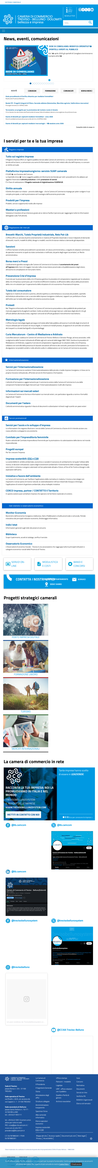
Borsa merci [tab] (86, 90)
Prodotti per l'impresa (17, 200)
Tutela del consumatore (18, 290)
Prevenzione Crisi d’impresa (21, 276)
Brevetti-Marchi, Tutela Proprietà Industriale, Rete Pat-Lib (37, 234)
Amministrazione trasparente (42, 1106)
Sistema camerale (13, 2)
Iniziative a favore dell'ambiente (23, 476)
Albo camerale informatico (41, 1116)
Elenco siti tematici (83, 1103)
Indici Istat (11, 525)
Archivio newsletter (63, 1101)
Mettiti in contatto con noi (23, 814)
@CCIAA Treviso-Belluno (67, 1030)
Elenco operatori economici (42, 1122)
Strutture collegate (43, 1101)
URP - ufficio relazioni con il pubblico (64, 1090)
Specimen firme (41, 1111)
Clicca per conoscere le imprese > (80, 817)
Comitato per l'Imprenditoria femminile (27, 437)
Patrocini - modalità (63, 1081)
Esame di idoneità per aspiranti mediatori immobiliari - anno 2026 (29, 116)
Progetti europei (14, 449)
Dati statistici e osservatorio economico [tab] (26, 505)
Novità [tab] (14, 90)
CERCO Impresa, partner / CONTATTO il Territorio (32, 491)
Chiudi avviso (76, 1164)
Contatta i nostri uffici (35, 579)
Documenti (80, 1089)
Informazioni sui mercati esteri (22, 391)
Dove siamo (53, 584)
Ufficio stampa (61, 1078)
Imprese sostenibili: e (22, 459)
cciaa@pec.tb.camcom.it (18, 1125)
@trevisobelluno (18, 967)
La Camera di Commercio (40, 1079)
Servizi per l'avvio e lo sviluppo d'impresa (28, 425)
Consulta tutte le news (84, 127)
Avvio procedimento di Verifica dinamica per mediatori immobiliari (29, 96)
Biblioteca (11, 534)
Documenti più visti (69, 1136)
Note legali (81, 1136)
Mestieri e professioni (17, 210)
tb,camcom (10, 832)
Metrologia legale (15, 320)
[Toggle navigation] (3, 30)
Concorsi (79, 1081)
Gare (78, 1078)
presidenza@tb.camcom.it (15, 1130)
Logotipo (59, 1085)
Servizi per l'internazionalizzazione (24, 367)
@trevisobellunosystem (22, 920)
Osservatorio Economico (19, 544)
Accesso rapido (54, 1136)
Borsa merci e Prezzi (17, 261)
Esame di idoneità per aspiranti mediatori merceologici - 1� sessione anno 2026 (35, 123)
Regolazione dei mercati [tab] (19, 227)
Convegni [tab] (32, 90)
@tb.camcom (16, 825)
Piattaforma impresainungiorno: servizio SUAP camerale (36, 171)
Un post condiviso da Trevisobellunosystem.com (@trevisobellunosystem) (36, 1022)
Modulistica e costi (50, 564)
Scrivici (79, 579)
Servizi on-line (18, 564)
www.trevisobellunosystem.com (26, 807)
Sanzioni (10, 246)
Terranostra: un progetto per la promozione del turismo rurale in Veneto (32, 110)
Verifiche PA (80, 1096)
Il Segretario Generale (44, 1088)
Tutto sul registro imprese (20, 156)
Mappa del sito (41, 1136)
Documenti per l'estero (18, 403)
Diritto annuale (14, 188)
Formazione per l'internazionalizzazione (27, 379)
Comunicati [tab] (69, 90)
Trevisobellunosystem (14, 928)
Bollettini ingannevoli (84, 1099)
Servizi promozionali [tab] (18, 418)
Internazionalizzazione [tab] (18, 360)
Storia (38, 1091)
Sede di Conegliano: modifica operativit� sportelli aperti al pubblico (70, 48)
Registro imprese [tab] (16, 149)
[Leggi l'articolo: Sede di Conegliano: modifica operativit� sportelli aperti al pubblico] (49, 80)
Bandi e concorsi (79, 564)
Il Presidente (40, 1084)
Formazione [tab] (50, 90)
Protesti (10, 305)
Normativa (80, 1085)
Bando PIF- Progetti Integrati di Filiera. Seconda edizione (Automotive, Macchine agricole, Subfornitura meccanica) (47, 103)
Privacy (39, 1138)
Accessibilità (48, 1138)
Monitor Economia (16, 513)
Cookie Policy (64, 1164)
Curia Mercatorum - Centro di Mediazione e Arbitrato (34, 334)
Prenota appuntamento (56, 579)
